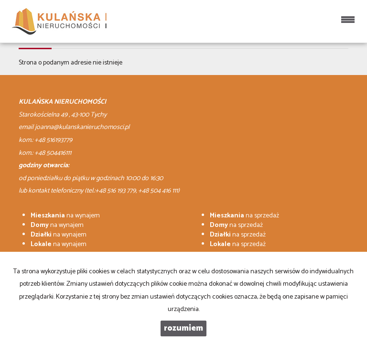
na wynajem (65, 215)
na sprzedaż (244, 215)
